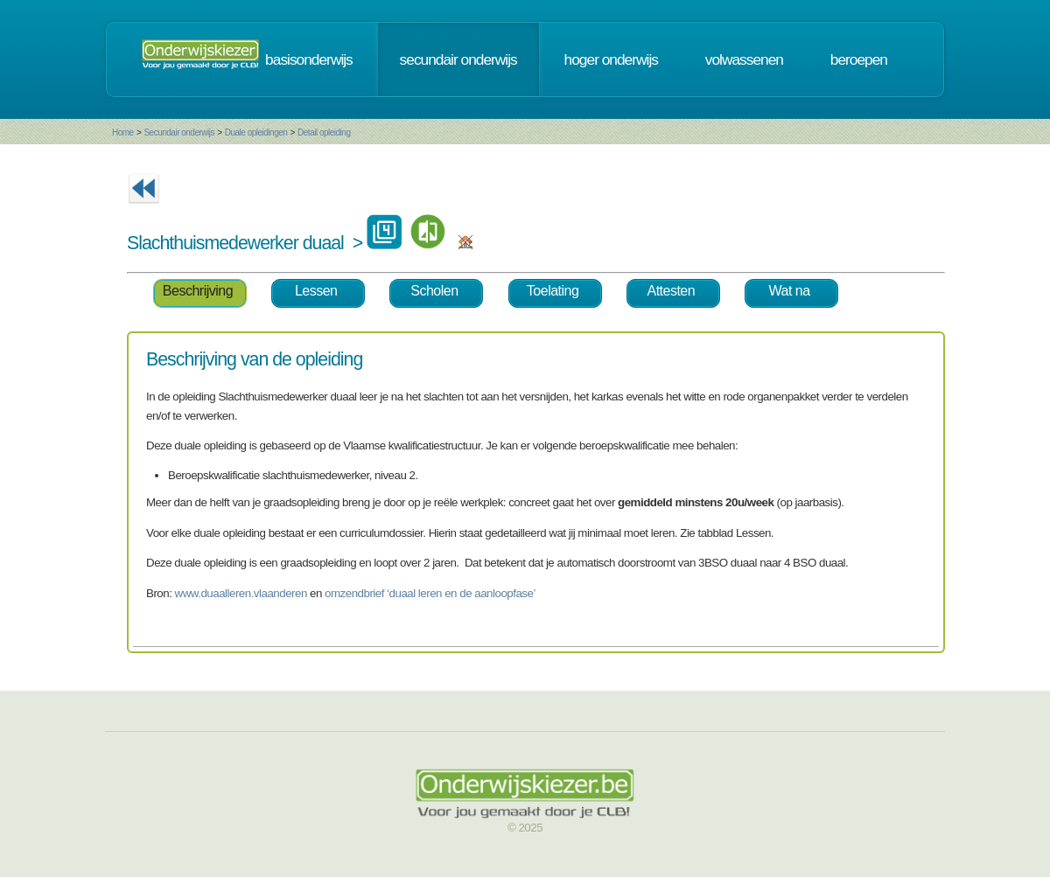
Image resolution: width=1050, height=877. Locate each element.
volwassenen (744, 59)
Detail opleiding (324, 132)
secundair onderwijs (458, 59)
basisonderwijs (309, 59)
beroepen (858, 59)
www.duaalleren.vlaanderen (241, 593)
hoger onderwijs (611, 59)
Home (123, 132)
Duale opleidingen (256, 132)
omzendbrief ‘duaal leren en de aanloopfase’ (430, 593)
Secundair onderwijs (179, 132)
